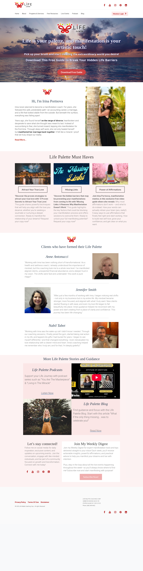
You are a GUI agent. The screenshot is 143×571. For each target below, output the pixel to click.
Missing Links (71, 189)
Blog (82, 14)
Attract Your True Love (33, 189)
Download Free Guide (71, 72)
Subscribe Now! (91, 477)
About (24, 14)
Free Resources (52, 14)
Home (17, 14)
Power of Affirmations (110, 189)
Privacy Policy (20, 502)
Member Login (119, 14)
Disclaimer (45, 502)
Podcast (75, 14)
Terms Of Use (33, 502)
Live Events (65, 14)
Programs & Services (36, 14)
